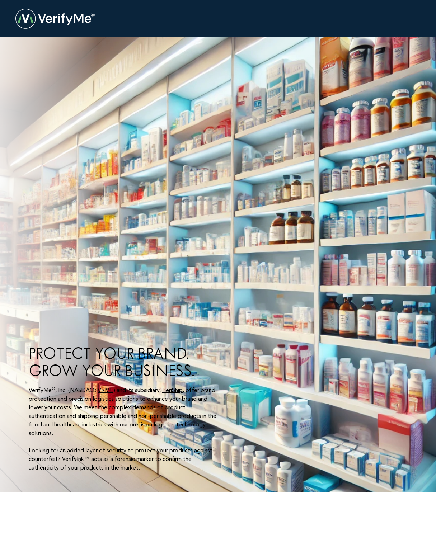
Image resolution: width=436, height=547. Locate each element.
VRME (105, 390)
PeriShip (172, 390)
